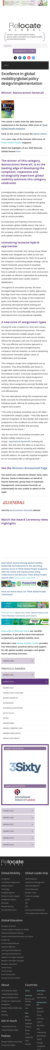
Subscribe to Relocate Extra (15, 631)
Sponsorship (24, 703)
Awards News (24, 723)
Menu (6, 65)
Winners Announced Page (29, 468)
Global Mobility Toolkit (28, 643)
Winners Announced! (24, 733)
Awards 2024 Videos (24, 738)
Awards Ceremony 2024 (24, 728)
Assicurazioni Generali (21, 510)
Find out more (8, 612)
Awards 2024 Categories (24, 692)
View (3, 139)
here (18, 151)
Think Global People (11, 142)
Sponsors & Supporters (24, 708)
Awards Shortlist (24, 698)
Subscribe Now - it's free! (24, 51)
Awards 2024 (24, 687)
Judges (24, 718)
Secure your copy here (24, 577)
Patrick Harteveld (21, 441)
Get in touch (24, 713)
